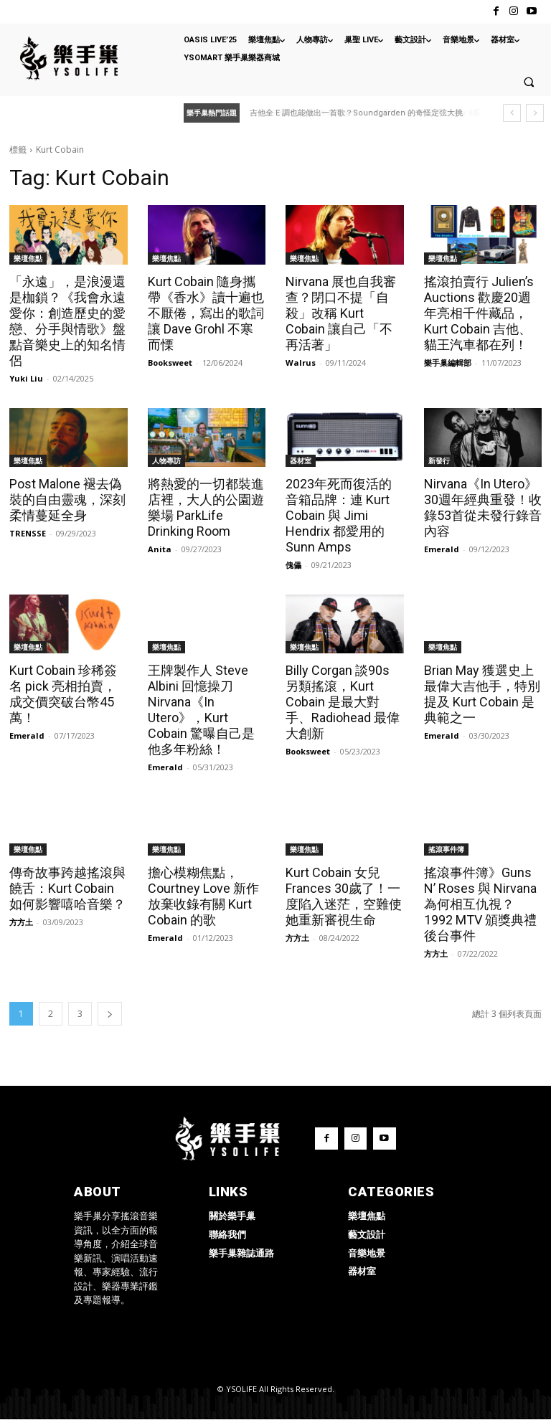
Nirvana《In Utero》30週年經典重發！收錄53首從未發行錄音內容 (483, 507)
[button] (529, 82)
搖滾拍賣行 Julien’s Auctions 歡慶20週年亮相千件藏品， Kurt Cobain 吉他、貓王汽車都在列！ (479, 313)
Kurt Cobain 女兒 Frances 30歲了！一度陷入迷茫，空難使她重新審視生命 (344, 896)
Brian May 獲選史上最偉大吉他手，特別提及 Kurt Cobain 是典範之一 (482, 694)
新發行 (439, 460)
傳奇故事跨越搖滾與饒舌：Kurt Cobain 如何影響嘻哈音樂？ (67, 888)
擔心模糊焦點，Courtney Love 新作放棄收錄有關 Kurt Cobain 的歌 (203, 896)
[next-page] (110, 1014)
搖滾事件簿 (446, 849)
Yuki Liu (26, 378)
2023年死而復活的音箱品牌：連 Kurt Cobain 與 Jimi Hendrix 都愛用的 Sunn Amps (339, 515)
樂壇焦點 (28, 258)
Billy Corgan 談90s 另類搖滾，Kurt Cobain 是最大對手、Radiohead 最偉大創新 (343, 702)
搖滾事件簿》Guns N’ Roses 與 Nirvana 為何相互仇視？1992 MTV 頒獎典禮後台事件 (480, 904)
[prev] (512, 113)
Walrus (301, 362)
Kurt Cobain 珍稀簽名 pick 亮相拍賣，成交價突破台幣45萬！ (63, 694)
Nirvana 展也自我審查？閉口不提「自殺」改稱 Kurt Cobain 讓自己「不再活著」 (341, 313)
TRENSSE (27, 533)
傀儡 (293, 564)
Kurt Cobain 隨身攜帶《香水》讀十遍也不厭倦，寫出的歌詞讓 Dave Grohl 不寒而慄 (206, 313)
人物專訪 (166, 460)
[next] (535, 113)
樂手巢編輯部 (447, 362)
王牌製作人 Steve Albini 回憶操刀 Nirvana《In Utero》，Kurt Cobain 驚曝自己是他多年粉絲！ (201, 710)
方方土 (21, 922)
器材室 (300, 460)
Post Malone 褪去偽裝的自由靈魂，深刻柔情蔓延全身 (67, 499)
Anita (159, 549)
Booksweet (170, 362)
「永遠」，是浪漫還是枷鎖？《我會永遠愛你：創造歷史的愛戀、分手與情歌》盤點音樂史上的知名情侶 (67, 321)
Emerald (441, 549)
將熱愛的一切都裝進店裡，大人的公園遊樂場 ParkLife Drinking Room (206, 507)
